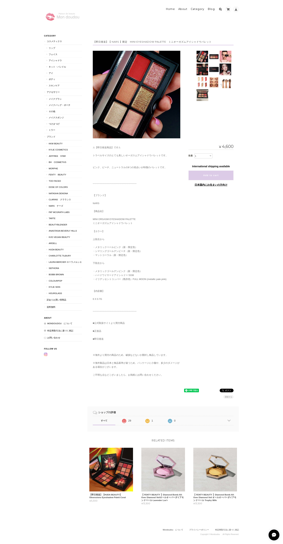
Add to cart (211, 175)
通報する (228, 396)
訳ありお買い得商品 (56, 299)
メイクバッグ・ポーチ (59, 104)
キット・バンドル (57, 66)
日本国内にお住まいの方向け (211, 184)
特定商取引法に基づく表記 (60, 330)
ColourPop (55, 280)
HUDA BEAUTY (56, 249)
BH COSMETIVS (57, 161)
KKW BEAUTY (56, 143)
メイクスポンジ (56, 117)
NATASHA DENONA (58, 192)
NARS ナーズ (56, 205)
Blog (211, 8)
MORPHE (53, 168)
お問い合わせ (53, 337)
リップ (52, 47)
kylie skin (54, 286)
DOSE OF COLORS (58, 186)
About (182, 8)
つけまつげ (54, 123)
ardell (53, 242)
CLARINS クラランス (60, 199)
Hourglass (55, 292)
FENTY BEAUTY (57, 174)
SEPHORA (54, 267)
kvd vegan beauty (60, 236)
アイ (51, 72)
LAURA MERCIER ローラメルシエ (65, 261)
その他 (52, 110)
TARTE (52, 217)
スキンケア (54, 85)
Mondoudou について (59, 323)
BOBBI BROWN (56, 274)
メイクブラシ (55, 98)
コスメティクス (54, 40)
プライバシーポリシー (199, 529)
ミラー (52, 129)
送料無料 (51, 306)
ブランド (51, 136)
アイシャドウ (55, 60)
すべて (104, 420)
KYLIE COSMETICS (58, 149)
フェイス (53, 53)
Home (170, 8)
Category (197, 8)
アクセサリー (53, 91)
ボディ (52, 78)
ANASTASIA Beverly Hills (63, 230)
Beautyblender (58, 224)
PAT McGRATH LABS (59, 211)
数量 (190, 155)
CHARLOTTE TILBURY (60, 255)
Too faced (55, 180)
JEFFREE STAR (57, 155)
